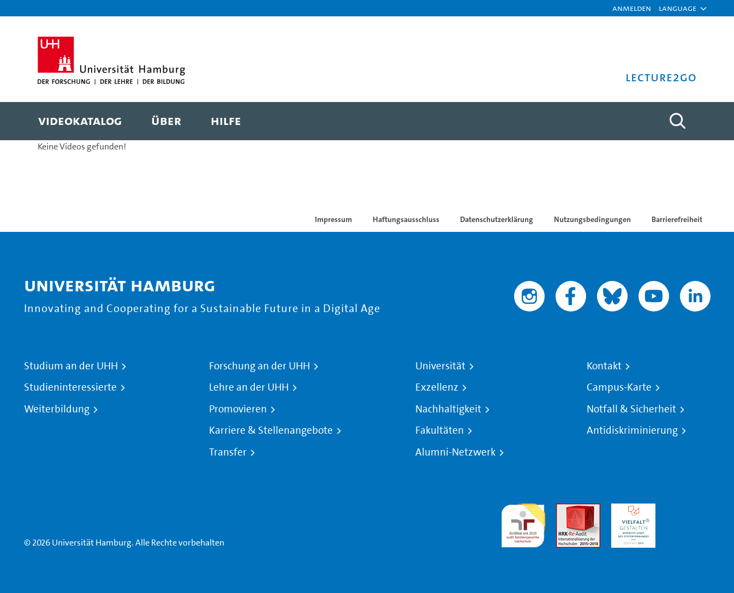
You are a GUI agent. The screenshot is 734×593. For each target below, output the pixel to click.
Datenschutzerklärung (496, 219)
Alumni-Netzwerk (455, 452)
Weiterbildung (56, 409)
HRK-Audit (630, 510)
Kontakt (604, 366)
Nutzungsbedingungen (592, 219)
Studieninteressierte (70, 387)
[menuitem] (80, 121)
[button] (677, 8)
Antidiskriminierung (632, 430)
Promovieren (238, 409)
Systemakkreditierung (688, 510)
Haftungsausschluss (406, 219)
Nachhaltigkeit (448, 409)
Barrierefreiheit (677, 219)
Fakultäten (439, 430)
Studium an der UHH (71, 366)
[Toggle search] (678, 121)
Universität (440, 366)
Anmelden (631, 8)
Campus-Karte (619, 387)
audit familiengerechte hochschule (523, 523)
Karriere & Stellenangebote (271, 430)
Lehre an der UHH (249, 387)
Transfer (228, 452)
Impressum (333, 219)
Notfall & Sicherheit (631, 409)
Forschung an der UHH (259, 366)
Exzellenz (436, 387)
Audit (566, 510)
